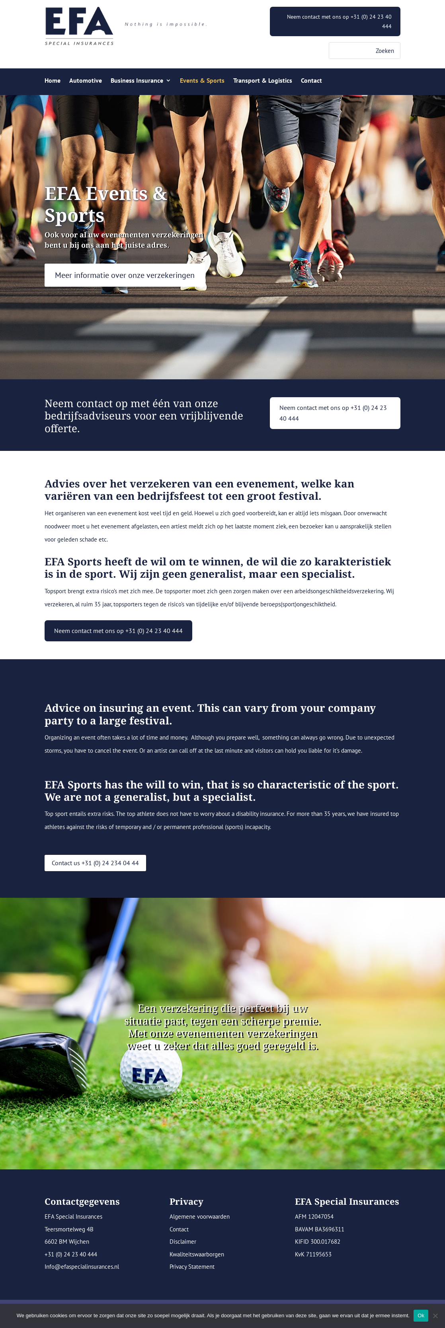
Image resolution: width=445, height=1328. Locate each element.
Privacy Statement (192, 1266)
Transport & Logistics (262, 81)
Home (53, 81)
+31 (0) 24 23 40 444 (71, 1254)
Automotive (85, 81)
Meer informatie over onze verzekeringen (125, 275)
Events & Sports (202, 81)
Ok (421, 1315)
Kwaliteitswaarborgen (197, 1254)
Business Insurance (137, 81)
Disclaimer (183, 1241)
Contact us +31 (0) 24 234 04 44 (95, 863)
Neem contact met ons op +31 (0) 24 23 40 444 (339, 21)
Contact (311, 81)
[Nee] (435, 1316)
